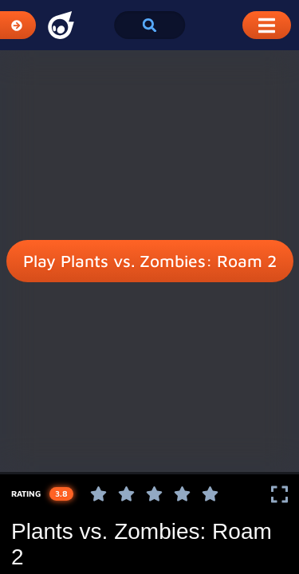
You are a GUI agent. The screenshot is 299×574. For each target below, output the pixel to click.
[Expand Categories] (18, 25)
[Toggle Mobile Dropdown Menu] (266, 25)
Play (150, 261)
